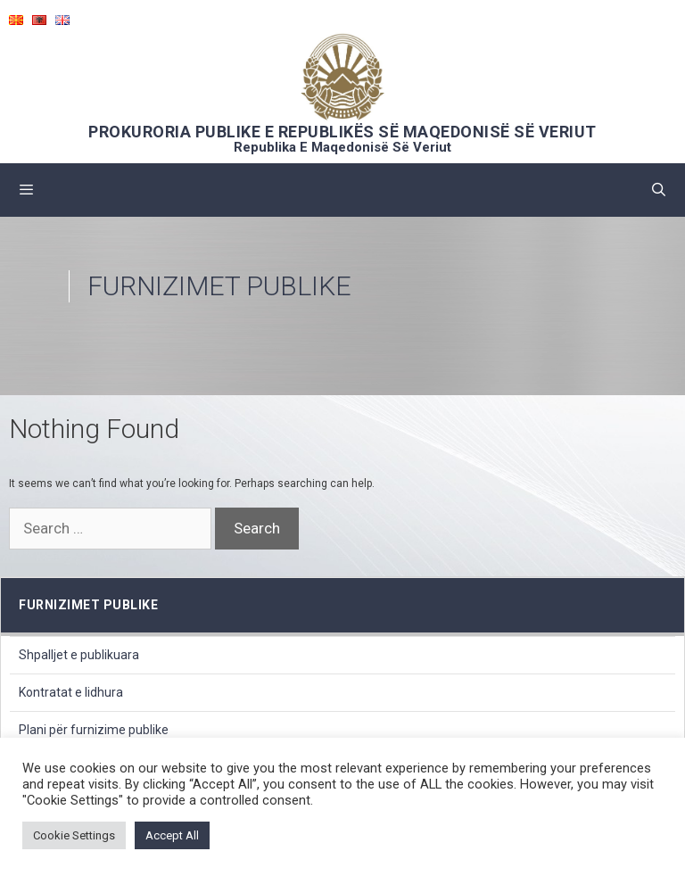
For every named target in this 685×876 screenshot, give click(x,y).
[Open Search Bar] (658, 190)
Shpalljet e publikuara (79, 655)
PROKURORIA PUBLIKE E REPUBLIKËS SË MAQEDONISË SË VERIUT (342, 131)
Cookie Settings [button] (74, 835)
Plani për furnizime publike (94, 730)
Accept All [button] (172, 835)
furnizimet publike (88, 605)
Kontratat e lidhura (71, 692)
